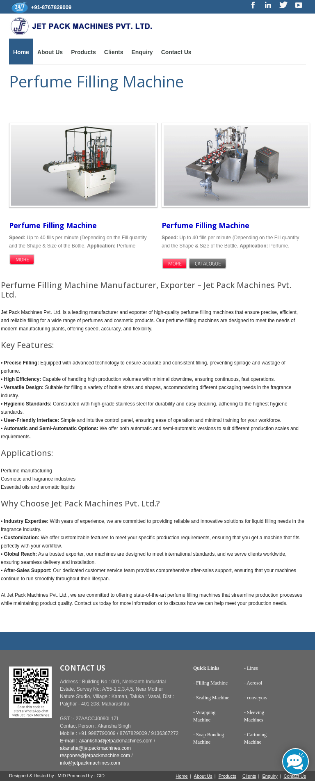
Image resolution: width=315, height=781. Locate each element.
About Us (50, 52)
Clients (113, 52)
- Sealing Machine (211, 698)
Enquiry (142, 52)
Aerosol (254, 683)
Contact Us (176, 52)
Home (21, 52)
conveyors (257, 698)
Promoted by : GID (86, 775)
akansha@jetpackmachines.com (95, 748)
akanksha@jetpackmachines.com (116, 741)
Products (83, 52)
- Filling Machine (210, 683)
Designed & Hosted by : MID (37, 775)
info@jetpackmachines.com (90, 763)
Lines (252, 668)
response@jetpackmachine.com (95, 755)
